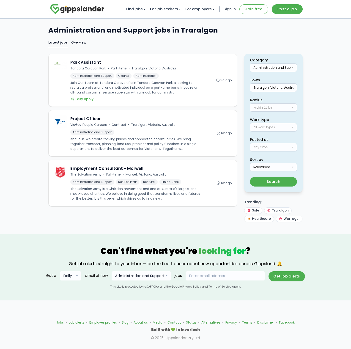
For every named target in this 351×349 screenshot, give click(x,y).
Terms (247, 322)
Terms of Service (219, 296)
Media (157, 322)
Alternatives (210, 322)
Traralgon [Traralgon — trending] (279, 211)
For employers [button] (200, 9)
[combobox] (273, 67)
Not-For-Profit (127, 183)
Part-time (119, 68)
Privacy (231, 322)
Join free (253, 9)
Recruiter (149, 183)
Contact (174, 322)
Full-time (114, 176)
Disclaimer (265, 322)
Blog (125, 322)
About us (141, 322)
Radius (256, 100)
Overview (78, 42)
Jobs (60, 322)
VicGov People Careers (89, 125)
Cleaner (123, 76)
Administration (146, 76)
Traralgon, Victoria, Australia (154, 68)
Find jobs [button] (136, 9)
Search (273, 181)
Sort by (256, 159)
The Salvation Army (86, 176)
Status (191, 322)
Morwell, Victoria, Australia (146, 176)
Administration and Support (92, 76)
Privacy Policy (191, 296)
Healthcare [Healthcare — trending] (259, 219)
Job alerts (76, 322)
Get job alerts (286, 285)
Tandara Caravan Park (88, 68)
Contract (119, 125)
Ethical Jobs (170, 183)
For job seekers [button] (166, 9)
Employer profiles (103, 322)
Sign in (230, 9)
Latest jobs (58, 42)
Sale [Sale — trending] (254, 211)
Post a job (287, 9)
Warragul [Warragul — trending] (258, 227)
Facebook (287, 322)
